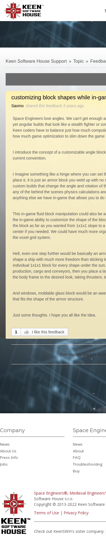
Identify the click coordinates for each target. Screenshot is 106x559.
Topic (78, 61)
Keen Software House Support (36, 61)
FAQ (77, 457)
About (78, 451)
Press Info (9, 457)
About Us (8, 451)
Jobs (4, 464)
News (5, 444)
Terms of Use (46, 512)
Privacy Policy (76, 512)
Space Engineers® (50, 493)
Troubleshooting (87, 464)
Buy (76, 470)
